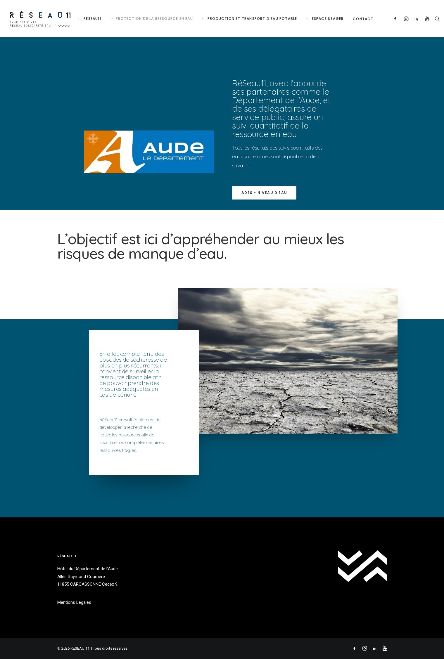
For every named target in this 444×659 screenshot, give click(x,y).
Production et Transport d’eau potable (252, 18)
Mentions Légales (74, 602)
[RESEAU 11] (40, 19)
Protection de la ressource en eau (154, 18)
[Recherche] (436, 18)
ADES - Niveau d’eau (264, 192)
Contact (363, 18)
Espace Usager (328, 18)
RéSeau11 (92, 18)
